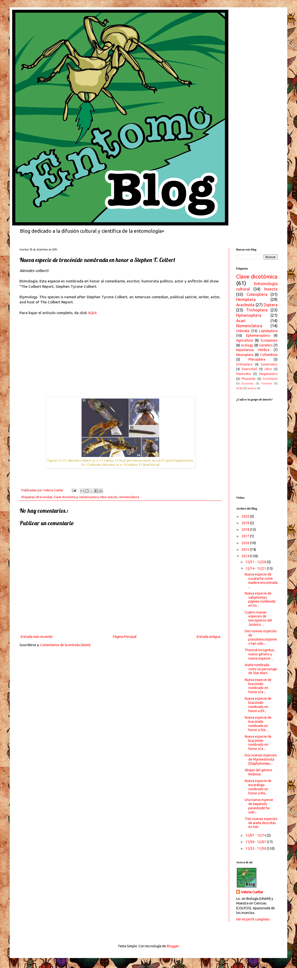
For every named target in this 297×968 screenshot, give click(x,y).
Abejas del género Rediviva (258, 772)
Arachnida (245, 304)
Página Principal (125, 637)
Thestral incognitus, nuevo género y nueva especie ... (260, 654)
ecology (247, 345)
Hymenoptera (89, 497)
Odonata (242, 331)
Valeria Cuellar (252, 892)
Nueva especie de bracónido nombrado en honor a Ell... (258, 705)
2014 (245, 556)
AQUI (92, 313)
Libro (268, 369)
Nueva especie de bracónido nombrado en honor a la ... (258, 686)
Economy (247, 383)
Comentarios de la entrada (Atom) (65, 645)
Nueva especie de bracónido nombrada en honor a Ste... (258, 724)
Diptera (271, 304)
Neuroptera (244, 355)
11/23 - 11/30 (256, 848)
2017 (245, 536)
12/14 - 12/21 (256, 568)
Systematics (269, 364)
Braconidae (44, 497)
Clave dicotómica (66, 497)
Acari (240, 320)
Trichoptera (257, 309)
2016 (245, 543)
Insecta (271, 289)
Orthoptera (244, 364)
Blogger (173, 946)
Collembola (269, 355)
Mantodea (243, 373)
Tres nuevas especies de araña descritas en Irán (261, 823)
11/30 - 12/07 (256, 842)
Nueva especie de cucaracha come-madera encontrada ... (261, 580)
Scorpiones (269, 340)
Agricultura (244, 340)
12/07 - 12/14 (256, 835)
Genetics (266, 345)
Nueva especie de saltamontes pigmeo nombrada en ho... (260, 599)
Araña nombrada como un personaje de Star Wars (261, 669)
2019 (245, 523)
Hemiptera (246, 299)
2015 (245, 549)
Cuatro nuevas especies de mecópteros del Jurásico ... (258, 618)
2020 (245, 516)
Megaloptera (268, 373)
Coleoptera (257, 294)
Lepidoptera (268, 331)
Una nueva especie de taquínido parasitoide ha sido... (259, 806)
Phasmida (248, 378)
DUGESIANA (270, 378)
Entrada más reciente (37, 637)
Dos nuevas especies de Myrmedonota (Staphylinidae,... (261, 759)
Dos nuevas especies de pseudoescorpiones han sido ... (261, 637)
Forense (266, 383)
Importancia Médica (252, 350)
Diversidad (249, 369)
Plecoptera (257, 359)
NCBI (239, 388)
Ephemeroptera (258, 335)
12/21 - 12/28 (256, 562)
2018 (245, 529)
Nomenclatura (129, 497)
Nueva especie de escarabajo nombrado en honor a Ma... (258, 787)
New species (109, 497)
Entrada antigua (208, 637)
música (251, 388)
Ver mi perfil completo (252, 919)
